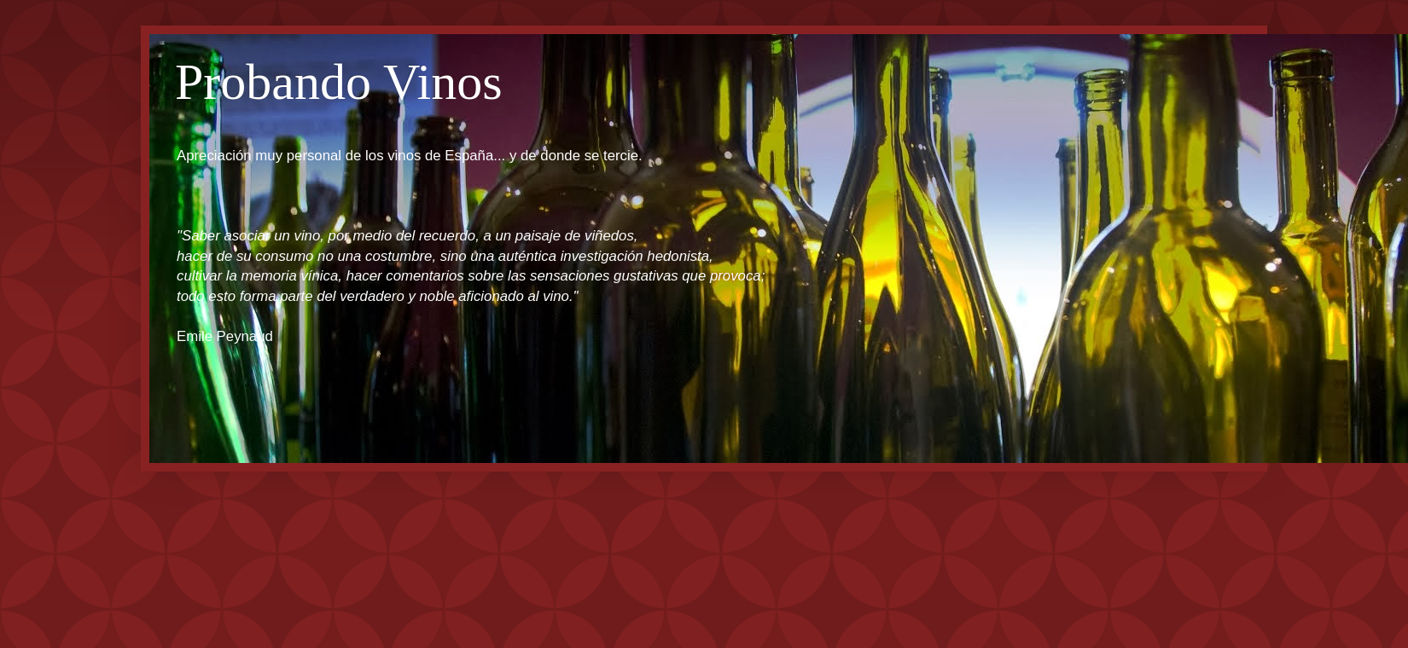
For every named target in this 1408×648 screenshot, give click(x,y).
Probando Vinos (339, 82)
